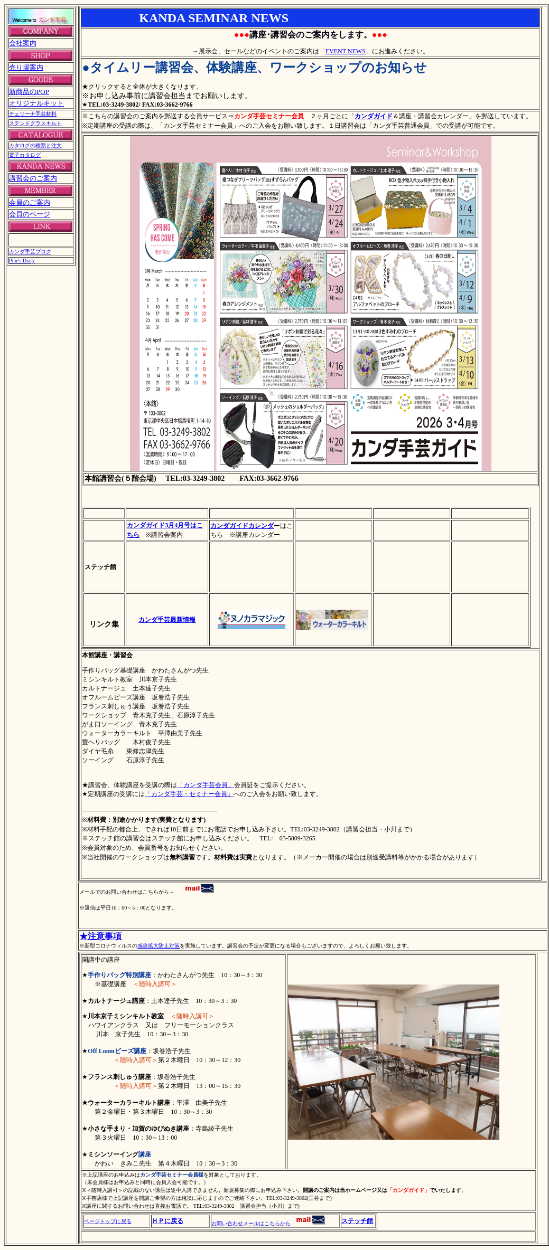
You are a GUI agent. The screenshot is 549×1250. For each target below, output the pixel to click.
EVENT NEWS (345, 51)
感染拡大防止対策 (158, 946)
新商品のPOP (29, 92)
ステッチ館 (357, 1221)
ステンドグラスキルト (35, 123)
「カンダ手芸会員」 (205, 785)
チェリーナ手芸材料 (33, 114)
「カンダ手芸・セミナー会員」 (189, 794)
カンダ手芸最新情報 (167, 619)
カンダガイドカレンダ (242, 525)
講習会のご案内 (33, 178)
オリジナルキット (36, 103)
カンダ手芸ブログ (30, 251)
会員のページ (29, 214)
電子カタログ (25, 155)
